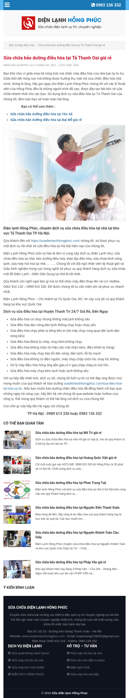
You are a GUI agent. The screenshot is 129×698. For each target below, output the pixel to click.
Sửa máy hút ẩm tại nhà (27, 660)
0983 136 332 (108, 5)
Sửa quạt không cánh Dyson (30, 653)
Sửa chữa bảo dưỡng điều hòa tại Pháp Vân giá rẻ (70, 562)
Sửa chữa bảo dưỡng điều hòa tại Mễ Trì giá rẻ (68, 433)
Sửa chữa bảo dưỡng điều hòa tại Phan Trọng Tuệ (70, 483)
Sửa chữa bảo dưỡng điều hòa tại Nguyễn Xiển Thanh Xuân (77, 507)
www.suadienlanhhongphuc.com (43, 636)
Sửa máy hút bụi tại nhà (86, 653)
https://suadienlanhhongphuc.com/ (55, 241)
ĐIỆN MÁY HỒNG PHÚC (28, 674)
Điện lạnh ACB (80, 667)
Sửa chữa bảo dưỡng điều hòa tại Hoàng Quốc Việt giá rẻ (75, 458)
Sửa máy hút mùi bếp (84, 674)
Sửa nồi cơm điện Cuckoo (87, 660)
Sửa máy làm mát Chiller (28, 667)
